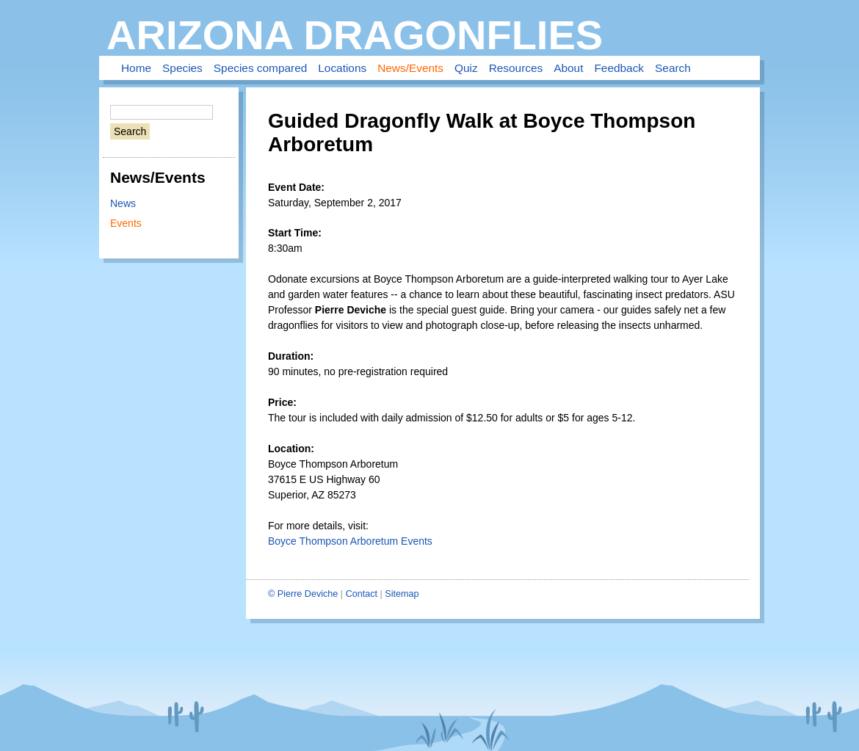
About (568, 68)
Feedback (619, 68)
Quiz (466, 68)
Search (673, 68)
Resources (516, 68)
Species (182, 68)
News (123, 203)
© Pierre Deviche (303, 594)
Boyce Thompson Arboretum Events (350, 541)
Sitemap (401, 594)
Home (136, 68)
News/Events (410, 68)
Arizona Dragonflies (354, 35)
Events (126, 223)
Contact (361, 594)
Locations (342, 68)
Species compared (260, 68)
